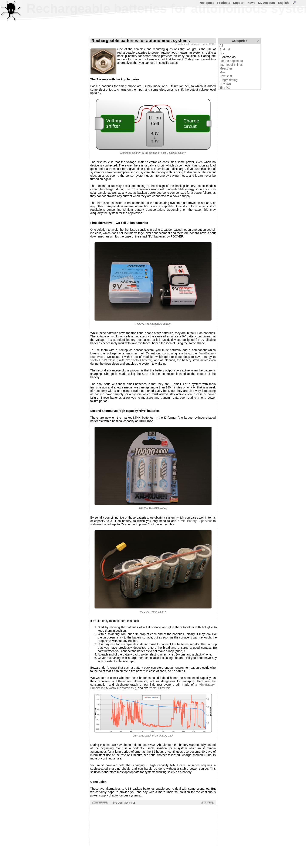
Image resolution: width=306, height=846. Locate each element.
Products (223, 2)
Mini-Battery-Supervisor (196, 521)
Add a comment (100, 803)
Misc (223, 72)
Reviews (225, 83)
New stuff (226, 76)
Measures (226, 68)
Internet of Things (231, 64)
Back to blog (207, 803)
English (283, 2)
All (221, 45)
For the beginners (231, 61)
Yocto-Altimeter (141, 360)
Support (239, 2)
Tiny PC (225, 87)
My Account (266, 2)
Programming (228, 80)
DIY (222, 53)
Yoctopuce (206, 2)
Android (225, 49)
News (251, 2)
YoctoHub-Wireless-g (104, 360)
